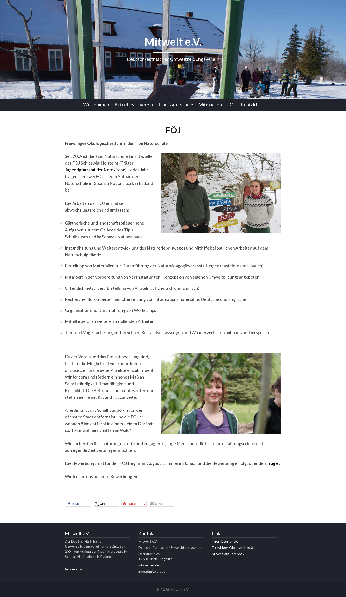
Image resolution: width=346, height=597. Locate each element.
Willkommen (96, 104)
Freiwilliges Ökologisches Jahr (234, 548)
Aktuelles (124, 104)
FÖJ (231, 104)
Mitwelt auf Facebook (228, 554)
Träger (272, 463)
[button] (78, 504)
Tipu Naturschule (175, 104)
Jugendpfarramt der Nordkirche (95, 169)
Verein (146, 104)
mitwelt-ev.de (148, 565)
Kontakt (249, 104)
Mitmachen (210, 104)
